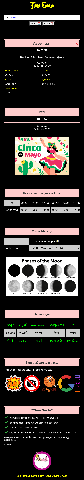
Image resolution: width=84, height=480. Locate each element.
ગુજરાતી (23, 332)
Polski (38, 340)
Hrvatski (72, 332)
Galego (10, 332)
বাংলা (72, 324)
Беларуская (56, 325)
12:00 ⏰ (35, 24)
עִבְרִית (38, 332)
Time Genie (42, 5)
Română (72, 340)
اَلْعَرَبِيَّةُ (23, 325)
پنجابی (23, 340)
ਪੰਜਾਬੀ (10, 340)
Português (56, 340)
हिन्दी (56, 333)
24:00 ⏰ (48, 24)
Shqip (10, 325)
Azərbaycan (38, 325)
